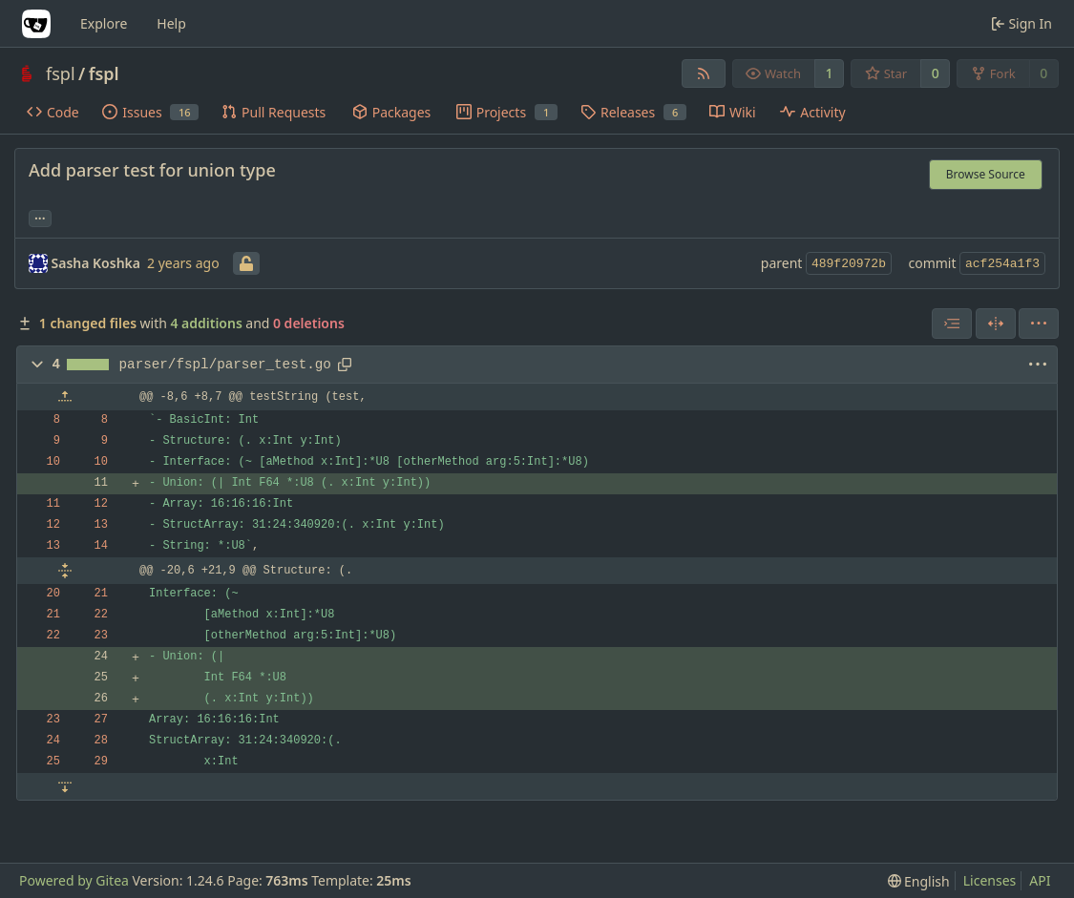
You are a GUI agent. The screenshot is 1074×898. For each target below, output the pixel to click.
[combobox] (952, 323)
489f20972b (848, 264)
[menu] (1039, 323)
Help (171, 23)
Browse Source (985, 174)
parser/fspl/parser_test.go (225, 364)
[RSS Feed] (704, 73)
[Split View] (996, 323)
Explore (103, 23)
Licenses (990, 880)
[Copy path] (344, 364)
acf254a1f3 (1002, 264)
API (1039, 880)
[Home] (36, 24)
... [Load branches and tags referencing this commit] (40, 216)
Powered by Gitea (74, 880)
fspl (60, 73)
